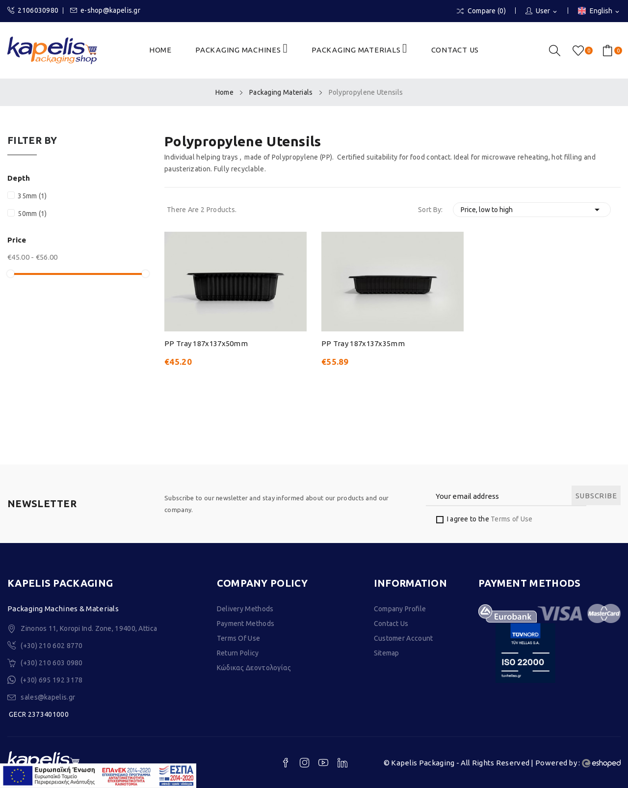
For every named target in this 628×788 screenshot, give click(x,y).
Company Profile (400, 609)
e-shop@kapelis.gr (105, 10)
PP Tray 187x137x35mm (363, 343)
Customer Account (403, 638)
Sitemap (386, 653)
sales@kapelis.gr (48, 697)
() (580, 50)
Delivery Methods (245, 609)
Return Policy (238, 653)
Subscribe (596, 495)
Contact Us (391, 623)
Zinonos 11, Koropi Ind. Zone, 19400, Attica (89, 628)
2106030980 (32, 10)
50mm (32, 213)
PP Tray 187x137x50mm (206, 343)
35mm (32, 196)
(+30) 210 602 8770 (51, 646)
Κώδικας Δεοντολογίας (254, 668)
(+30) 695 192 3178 (51, 680)
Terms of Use (512, 519)
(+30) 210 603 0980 (51, 663)
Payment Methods (246, 623)
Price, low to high (532, 210)
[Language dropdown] (599, 11)
